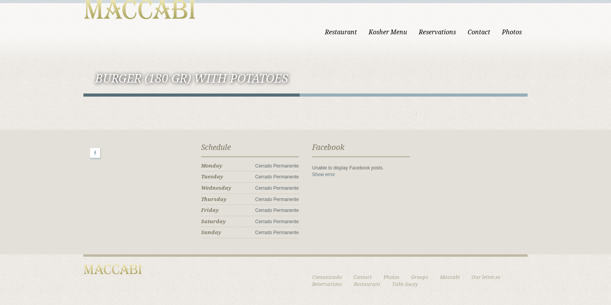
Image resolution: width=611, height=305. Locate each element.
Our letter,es (485, 277)
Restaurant (341, 32)
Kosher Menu (388, 32)
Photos (512, 32)
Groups (419, 277)
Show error (323, 174)
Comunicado (327, 277)
